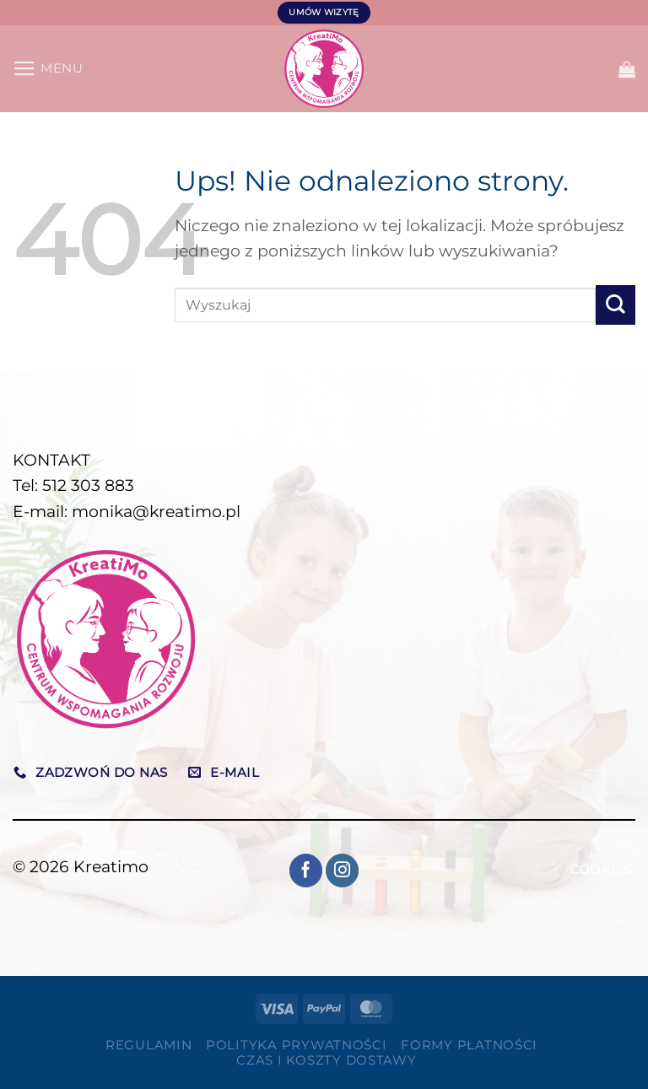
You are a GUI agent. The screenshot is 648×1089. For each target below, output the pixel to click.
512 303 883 (88, 485)
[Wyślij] (615, 305)
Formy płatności (469, 1045)
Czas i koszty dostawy (326, 1060)
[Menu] (48, 69)
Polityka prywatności (296, 1045)
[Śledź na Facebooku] (306, 870)
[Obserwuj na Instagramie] (342, 870)
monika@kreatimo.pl (156, 511)
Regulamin (148, 1045)
